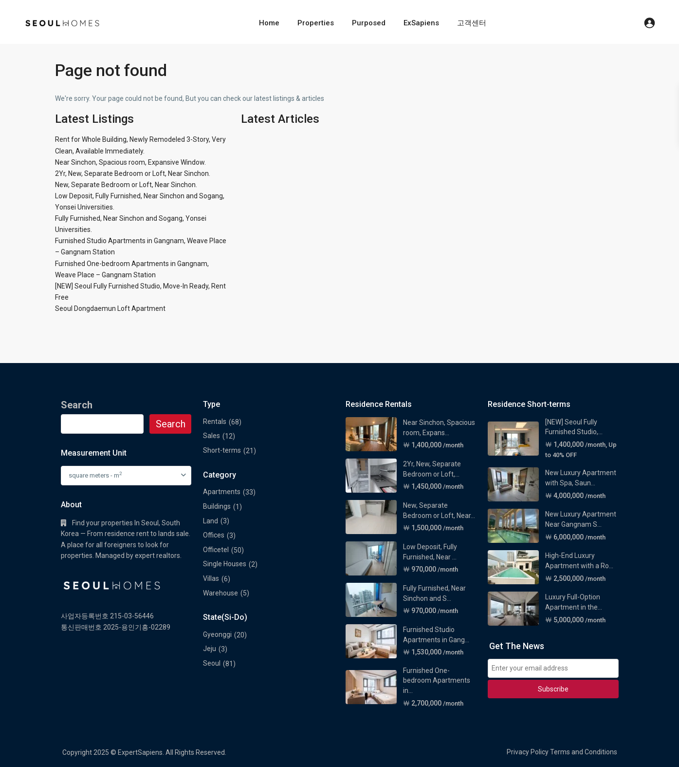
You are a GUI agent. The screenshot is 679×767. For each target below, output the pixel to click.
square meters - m (95, 475)
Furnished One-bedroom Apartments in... (436, 680)
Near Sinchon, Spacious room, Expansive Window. (130, 162)
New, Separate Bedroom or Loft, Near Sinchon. (126, 185)
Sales (211, 436)
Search (170, 424)
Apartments (221, 492)
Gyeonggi (217, 634)
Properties (315, 23)
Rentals (214, 421)
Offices (213, 535)
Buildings (217, 506)
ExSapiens (421, 23)
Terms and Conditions (583, 752)
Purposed (368, 23)
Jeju (209, 648)
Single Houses (224, 564)
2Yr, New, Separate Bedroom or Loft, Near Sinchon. (132, 173)
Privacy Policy (528, 752)
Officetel (216, 550)
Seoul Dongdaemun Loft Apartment (110, 308)
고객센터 (471, 23)
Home (269, 23)
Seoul (211, 663)
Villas (211, 578)
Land (210, 521)
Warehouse (220, 593)
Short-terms (222, 450)
